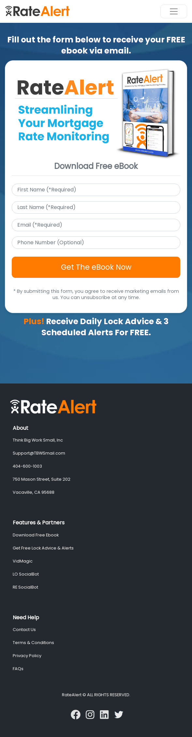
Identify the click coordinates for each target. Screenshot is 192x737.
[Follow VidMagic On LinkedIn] (105, 714)
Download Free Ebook (36, 535)
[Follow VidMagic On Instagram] (91, 714)
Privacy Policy (27, 655)
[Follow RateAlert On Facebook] (77, 714)
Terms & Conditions (33, 642)
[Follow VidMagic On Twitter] (119, 714)
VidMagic (23, 561)
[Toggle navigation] (173, 11)
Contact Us (24, 629)
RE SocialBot (25, 587)
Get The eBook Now (96, 267)
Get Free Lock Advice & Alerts (43, 548)
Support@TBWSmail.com (39, 453)
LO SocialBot (26, 574)
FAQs (18, 668)
